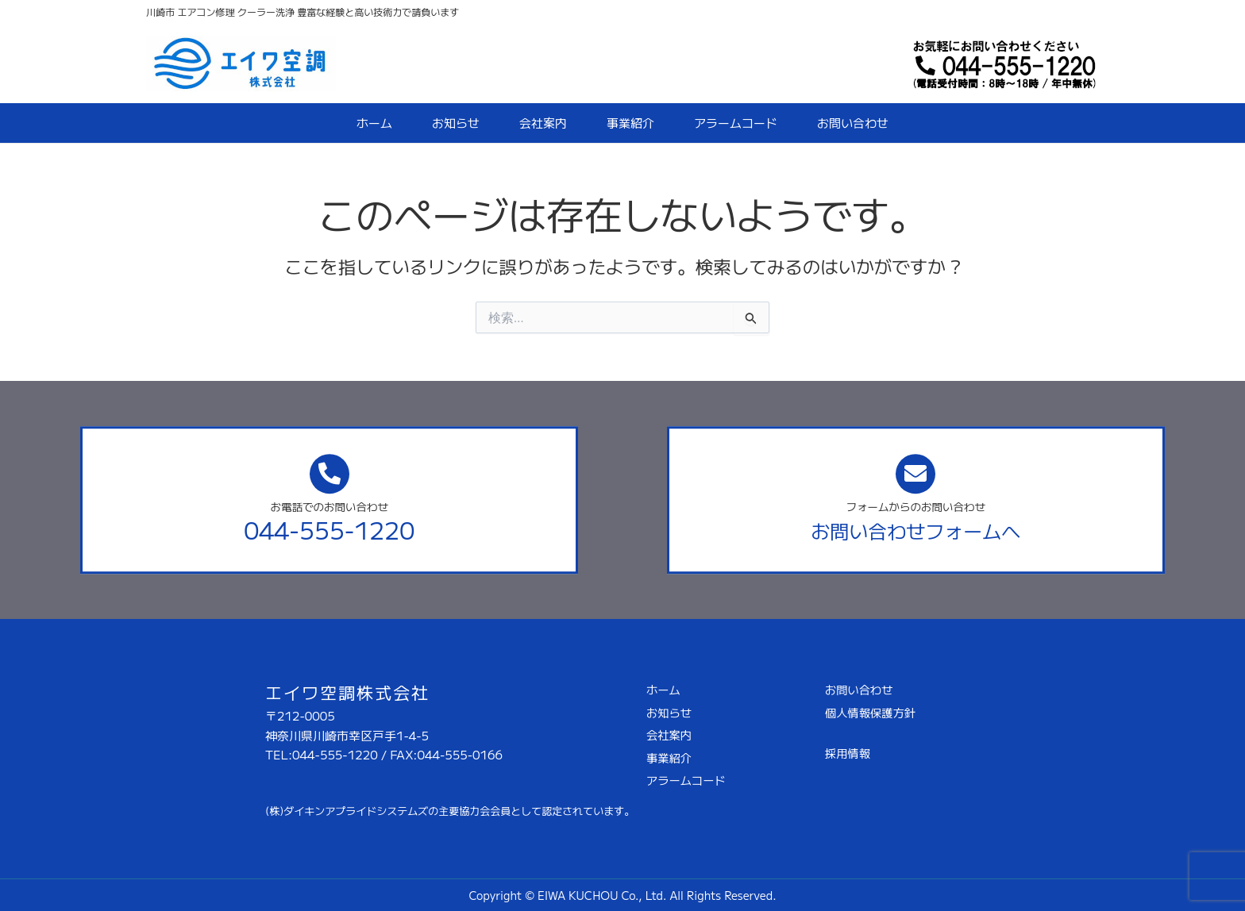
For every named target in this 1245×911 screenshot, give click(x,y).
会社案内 (543, 122)
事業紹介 (630, 122)
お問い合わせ (852, 122)
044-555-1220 (329, 529)
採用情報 (847, 752)
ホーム (374, 122)
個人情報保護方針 (870, 712)
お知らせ (456, 122)
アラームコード (735, 122)
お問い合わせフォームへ (915, 530)
